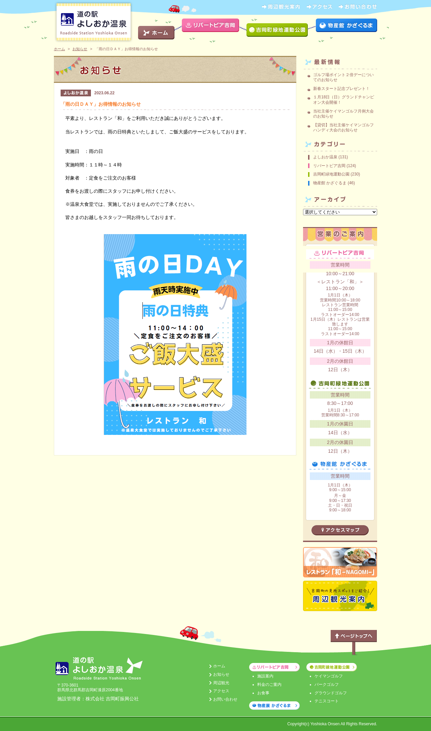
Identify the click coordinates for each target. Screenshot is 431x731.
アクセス (221, 691)
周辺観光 (221, 682)
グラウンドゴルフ (330, 693)
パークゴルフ (326, 684)
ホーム (59, 49)
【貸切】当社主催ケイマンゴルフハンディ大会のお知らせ (343, 128)
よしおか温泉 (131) (330, 157)
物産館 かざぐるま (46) (334, 183)
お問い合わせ (225, 699)
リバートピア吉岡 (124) (334, 165)
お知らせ (79, 49)
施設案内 (265, 676)
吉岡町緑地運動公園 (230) (336, 174)
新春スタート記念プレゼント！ (341, 88)
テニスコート (326, 701)
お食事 (263, 693)
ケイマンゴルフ (328, 676)
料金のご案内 (269, 684)
